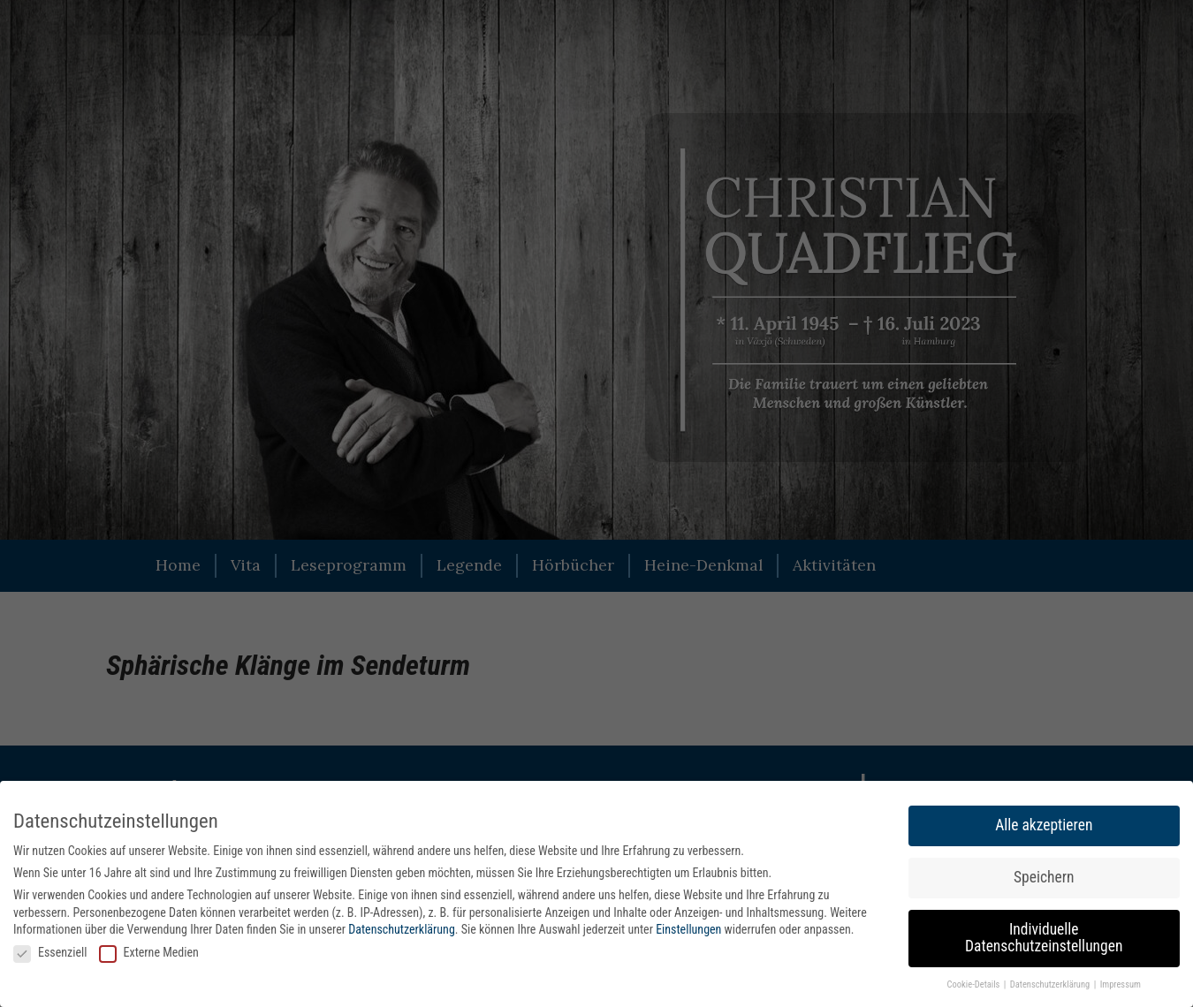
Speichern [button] (1044, 877)
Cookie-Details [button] (974, 984)
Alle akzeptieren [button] (1043, 825)
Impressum (1120, 984)
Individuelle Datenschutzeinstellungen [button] (1043, 938)
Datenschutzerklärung (401, 929)
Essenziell (50, 952)
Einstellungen (688, 929)
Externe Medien (149, 952)
